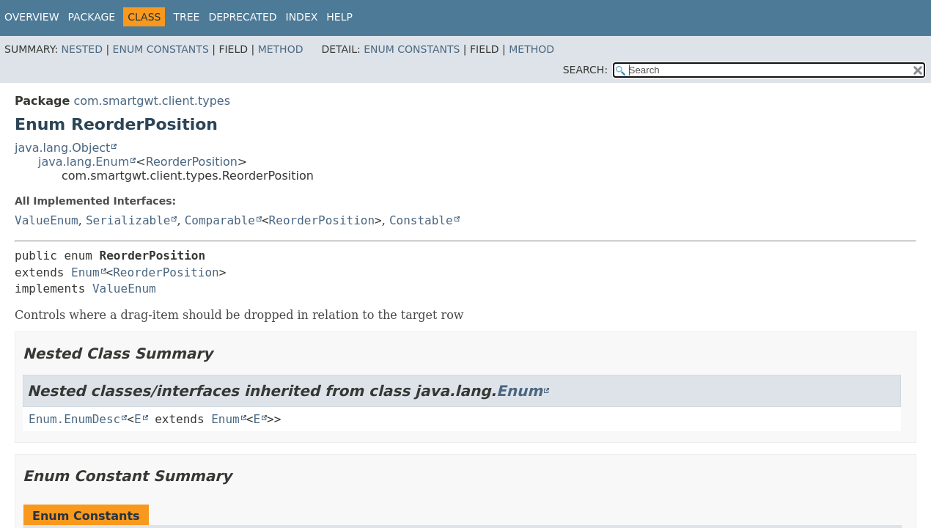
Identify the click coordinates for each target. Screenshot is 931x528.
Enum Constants (161, 49)
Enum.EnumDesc (74, 419)
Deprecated (242, 17)
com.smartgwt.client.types (151, 101)
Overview (31, 17)
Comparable (220, 220)
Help (339, 17)
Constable (421, 220)
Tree (186, 17)
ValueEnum (46, 220)
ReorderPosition (192, 162)
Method (280, 49)
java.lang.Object (62, 148)
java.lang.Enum (83, 162)
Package (92, 17)
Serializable (128, 220)
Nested (82, 49)
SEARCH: (585, 70)
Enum (85, 272)
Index (302, 17)
